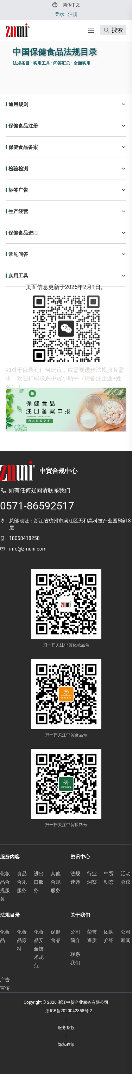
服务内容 (10, 856)
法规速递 (75, 878)
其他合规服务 (56, 882)
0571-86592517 (37, 506)
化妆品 (5, 936)
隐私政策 (66, 1044)
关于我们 (80, 915)
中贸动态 (109, 878)
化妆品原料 (22, 940)
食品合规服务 (22, 882)
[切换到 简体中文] (70, 5)
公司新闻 (126, 936)
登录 (59, 14)
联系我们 (75, 958)
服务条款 (66, 1027)
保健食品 (56, 936)
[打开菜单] (91, 30)
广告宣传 (5, 984)
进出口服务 (39, 882)
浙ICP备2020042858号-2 (68, 1010)
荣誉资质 (92, 936)
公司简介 (75, 936)
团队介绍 (109, 936)
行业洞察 (92, 878)
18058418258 (24, 538)
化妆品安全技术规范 (39, 948)
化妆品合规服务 (5, 886)
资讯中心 (80, 856)
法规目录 (10, 915)
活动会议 (126, 878)
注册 (73, 14)
